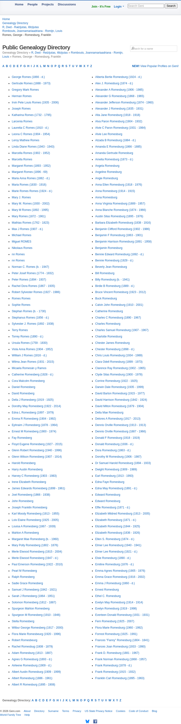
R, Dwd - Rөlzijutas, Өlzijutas (20, 27)
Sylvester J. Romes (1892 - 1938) (33, 323)
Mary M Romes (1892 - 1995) (30, 210)
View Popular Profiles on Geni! (155, 66)
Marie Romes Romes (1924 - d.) (32, 191)
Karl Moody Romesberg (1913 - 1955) (35, 513)
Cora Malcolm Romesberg (28, 381)
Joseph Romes (21, 108)
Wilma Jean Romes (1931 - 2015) (33, 361)
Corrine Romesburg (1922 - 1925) (116, 381)
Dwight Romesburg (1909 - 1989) (116, 469)
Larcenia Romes (22, 121)
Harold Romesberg (24, 463)
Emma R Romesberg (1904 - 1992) (34, 418)
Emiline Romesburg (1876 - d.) (114, 564)
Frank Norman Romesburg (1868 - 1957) (120, 659)
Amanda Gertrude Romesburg (114, 153)
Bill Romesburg (104, 273)
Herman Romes (22, 96)
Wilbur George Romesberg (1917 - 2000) (37, 627)
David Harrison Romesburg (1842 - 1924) (121, 399)
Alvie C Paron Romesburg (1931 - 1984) (120, 127)
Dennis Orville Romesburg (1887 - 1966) (120, 431)
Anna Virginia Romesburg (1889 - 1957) (120, 203)
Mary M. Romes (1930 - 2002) (30, 203)
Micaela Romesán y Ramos (29, 368)
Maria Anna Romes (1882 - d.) (31, 178)
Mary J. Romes (21, 197)
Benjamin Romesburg (108, 248)
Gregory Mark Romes (25, 89)
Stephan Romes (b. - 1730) (29, 311)
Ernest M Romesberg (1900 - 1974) (34, 431)
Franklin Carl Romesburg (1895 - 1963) (119, 678)
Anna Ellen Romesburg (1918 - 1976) (118, 184)
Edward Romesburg (107, 494)
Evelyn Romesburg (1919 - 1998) (116, 608)
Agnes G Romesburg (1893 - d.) (32, 659)
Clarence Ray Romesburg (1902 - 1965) (120, 368)
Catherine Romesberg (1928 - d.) (32, 374)
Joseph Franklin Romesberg (29, 507)
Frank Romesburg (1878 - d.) (113, 665)
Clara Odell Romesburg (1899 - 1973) (119, 361)
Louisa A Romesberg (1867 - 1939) (34, 526)
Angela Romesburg (107, 165)
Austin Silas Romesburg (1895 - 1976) (119, 216)
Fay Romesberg (22, 437)
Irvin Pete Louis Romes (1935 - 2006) (35, 102)
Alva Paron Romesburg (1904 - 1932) (118, 121)
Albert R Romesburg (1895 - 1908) (33, 684)
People (33, 4)
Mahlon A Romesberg (25, 532)
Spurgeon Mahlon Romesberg (30, 608)
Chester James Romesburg (112, 343)
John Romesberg (22, 501)
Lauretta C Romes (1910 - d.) (30, 127)
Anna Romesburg (106, 197)
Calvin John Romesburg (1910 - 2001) (119, 305)
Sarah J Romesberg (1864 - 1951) (33, 596)
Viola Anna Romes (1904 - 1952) (32, 349)
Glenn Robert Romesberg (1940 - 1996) (37, 450)
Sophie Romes (21, 305)
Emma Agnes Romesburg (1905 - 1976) (120, 570)
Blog (154, 711)
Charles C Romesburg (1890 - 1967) (118, 317)
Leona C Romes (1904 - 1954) (31, 134)
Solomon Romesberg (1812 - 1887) (34, 602)
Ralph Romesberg (23, 577)
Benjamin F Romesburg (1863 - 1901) (119, 235)
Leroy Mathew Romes (25, 140)
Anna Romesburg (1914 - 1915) (115, 191)
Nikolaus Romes (22, 248)
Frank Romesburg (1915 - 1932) (115, 671)
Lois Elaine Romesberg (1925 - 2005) (35, 520)
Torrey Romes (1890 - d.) (27, 336)
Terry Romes (20, 330)
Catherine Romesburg (109, 311)
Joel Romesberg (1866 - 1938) (31, 494)
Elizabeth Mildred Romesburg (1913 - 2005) (122, 513)
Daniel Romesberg (23, 387)
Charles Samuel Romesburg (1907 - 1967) (121, 330)
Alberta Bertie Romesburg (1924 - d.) (118, 77)
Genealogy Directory (15, 23)
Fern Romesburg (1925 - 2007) (114, 621)
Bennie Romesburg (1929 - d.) (114, 260)
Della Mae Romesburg (109, 412)
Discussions (67, 4)
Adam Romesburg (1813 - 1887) (32, 653)
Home (19, 4)
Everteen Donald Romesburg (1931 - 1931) (122, 615)
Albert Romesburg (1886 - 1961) (32, 678)
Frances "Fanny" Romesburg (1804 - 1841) (122, 640)
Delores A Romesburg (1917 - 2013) (117, 418)
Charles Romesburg (107, 323)
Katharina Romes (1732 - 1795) (31, 115)
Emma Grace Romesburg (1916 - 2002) (120, 577)
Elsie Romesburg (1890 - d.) (113, 558)
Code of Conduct (138, 711)
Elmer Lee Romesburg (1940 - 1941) (118, 545)
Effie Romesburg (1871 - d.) (112, 507)
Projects (48, 4)
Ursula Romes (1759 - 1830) (29, 343)
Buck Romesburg (106, 298)
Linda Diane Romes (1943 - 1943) (33, 146)
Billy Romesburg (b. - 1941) (112, 279)
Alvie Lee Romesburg (108, 134)
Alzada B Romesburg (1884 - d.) (115, 140)
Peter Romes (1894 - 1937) (29, 279)
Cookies (120, 711)
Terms (65, 711)
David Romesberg (23, 393)
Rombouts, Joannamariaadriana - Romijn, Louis (32, 31)
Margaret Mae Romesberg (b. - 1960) (35, 539)
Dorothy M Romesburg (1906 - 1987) (118, 456)
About (27, 711)
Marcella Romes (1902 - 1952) (31, 153)
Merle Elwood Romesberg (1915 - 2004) (37, 551)
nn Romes (18, 254)
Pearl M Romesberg (24, 570)
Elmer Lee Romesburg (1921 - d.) (116, 551)
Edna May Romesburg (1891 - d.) (116, 488)
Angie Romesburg (106, 178)
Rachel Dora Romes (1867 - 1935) (33, 286)
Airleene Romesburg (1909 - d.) (31, 665)
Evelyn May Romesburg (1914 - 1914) (119, 602)
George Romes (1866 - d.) (28, 77)
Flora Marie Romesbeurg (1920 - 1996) (36, 634)
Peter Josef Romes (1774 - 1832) (32, 273)
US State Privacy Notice (98, 711)
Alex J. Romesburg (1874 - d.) (114, 83)
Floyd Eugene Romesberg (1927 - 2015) (37, 444)
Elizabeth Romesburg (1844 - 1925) (117, 526)
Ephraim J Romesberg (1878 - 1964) (35, 425)
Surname (53, 711)
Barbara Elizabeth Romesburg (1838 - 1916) (123, 222)
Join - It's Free (101, 6)
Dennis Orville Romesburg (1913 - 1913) (120, 425)
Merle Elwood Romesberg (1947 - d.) (35, 558)
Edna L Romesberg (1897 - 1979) (33, 412)
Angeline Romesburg (108, 172)
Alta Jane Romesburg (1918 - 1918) (117, 115)
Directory (39, 711)
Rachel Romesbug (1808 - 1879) (32, 646)
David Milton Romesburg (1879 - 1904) (119, 406)
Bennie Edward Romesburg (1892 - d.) (119, 254)
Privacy (77, 711)
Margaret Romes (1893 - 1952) (31, 165)
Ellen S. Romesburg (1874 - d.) (114, 539)
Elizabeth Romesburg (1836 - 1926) (117, 532)
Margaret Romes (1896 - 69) (29, 172)
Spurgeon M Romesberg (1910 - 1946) (36, 615)
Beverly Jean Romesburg (111, 266)
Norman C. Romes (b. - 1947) (30, 266)
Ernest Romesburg (107, 589)
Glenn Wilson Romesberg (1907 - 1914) (37, 456)
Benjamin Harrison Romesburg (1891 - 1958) (123, 241)
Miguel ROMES (21, 241)
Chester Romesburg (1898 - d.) (114, 349)
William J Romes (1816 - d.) (29, 355)
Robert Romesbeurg (24, 640)
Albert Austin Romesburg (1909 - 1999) (36, 671)
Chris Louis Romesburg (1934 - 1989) (119, 355)
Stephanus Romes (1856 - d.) (30, 317)
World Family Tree (10, 714)
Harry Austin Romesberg (27, 469)
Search (171, 6)
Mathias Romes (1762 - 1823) (30, 222)
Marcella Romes (22, 159)
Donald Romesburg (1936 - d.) (114, 444)
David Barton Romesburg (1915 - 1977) (120, 393)
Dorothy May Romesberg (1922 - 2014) (36, 406)
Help (27, 714)
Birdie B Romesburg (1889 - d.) (114, 286)
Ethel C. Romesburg (108, 596)
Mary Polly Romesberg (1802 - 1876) (35, 545)
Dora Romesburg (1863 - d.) (113, 450)
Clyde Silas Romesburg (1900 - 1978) (119, 374)
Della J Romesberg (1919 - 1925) (32, 399)
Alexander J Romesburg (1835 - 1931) (119, 108)
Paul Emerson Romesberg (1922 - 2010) (37, 564)
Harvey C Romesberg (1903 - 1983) (34, 475)
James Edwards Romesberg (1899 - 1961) (38, 488)
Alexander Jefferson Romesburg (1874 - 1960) (124, 102)
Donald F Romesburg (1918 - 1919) (117, 437)
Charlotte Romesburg (108, 336)
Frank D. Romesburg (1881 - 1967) (117, 653)
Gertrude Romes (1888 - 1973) (31, 83)
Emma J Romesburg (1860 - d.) (115, 583)
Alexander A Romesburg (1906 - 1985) (119, 89)
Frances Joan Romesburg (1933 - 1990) (120, 646)
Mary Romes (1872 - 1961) (28, 216)
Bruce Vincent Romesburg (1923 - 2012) (120, 292)
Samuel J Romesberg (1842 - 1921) (34, 589)
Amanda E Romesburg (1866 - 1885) (118, 146)
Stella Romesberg (23, 621)
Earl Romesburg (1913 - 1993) (114, 475)
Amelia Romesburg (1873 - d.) (114, 159)
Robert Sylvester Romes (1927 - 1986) (36, 292)
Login (118, 6)
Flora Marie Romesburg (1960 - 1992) (119, 627)
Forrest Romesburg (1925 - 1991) (116, 634)
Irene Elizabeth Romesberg (29, 482)
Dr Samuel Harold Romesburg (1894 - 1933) (123, 463)
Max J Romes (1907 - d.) (27, 229)
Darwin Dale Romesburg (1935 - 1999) (119, 387)
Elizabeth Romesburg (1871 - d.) (115, 520)
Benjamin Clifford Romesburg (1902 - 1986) (122, 229)
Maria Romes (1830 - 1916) (29, 184)
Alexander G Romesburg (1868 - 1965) (119, 96)
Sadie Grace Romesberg (27, 583)
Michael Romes (21, 235)
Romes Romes (21, 298)
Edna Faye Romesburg (109, 482)
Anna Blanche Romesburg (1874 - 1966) (120, 210)
